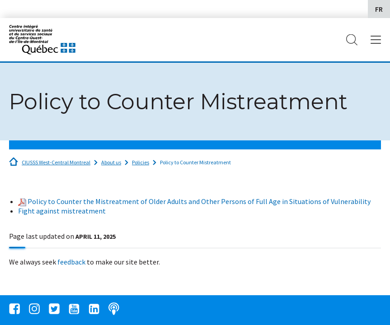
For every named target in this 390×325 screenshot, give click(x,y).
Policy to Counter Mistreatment (195, 162)
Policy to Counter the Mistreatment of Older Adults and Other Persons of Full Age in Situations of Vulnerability (199, 201)
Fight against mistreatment (62, 210)
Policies (140, 162)
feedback (71, 261)
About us (111, 162)
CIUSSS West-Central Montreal (56, 162)
